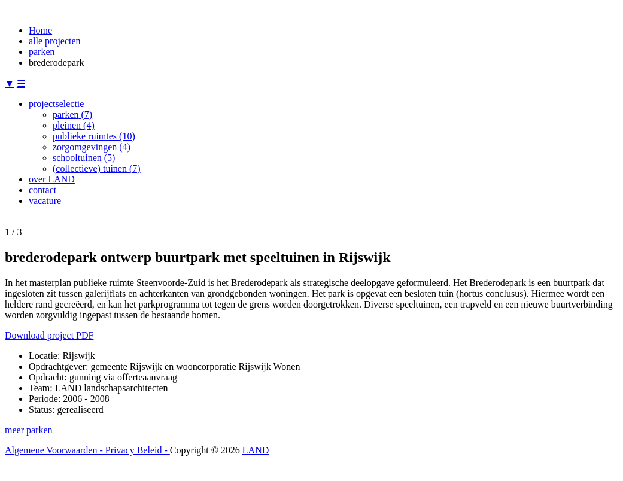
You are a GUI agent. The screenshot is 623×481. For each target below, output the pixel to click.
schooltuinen (84, 158)
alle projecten (55, 41)
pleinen (74, 125)
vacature (45, 201)
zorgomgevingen (91, 147)
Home (40, 30)
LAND (255, 450)
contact (42, 190)
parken (42, 52)
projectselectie (56, 104)
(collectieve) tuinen (97, 168)
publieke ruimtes (94, 136)
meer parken (29, 430)
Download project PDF (49, 335)
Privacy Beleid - (137, 450)
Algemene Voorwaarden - (55, 450)
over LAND (52, 179)
